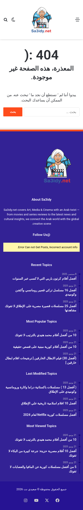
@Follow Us (41, 235)
